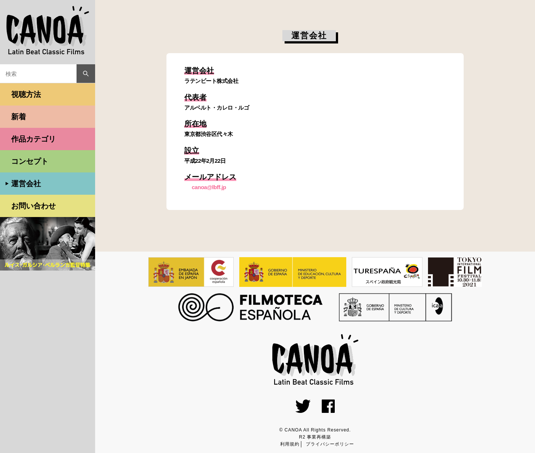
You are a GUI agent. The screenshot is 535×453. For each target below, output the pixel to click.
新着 (18, 117)
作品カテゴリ (33, 139)
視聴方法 (26, 94)
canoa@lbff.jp (209, 187)
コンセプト (29, 161)
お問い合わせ (33, 206)
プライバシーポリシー (330, 444)
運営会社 (26, 183)
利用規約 (289, 444)
